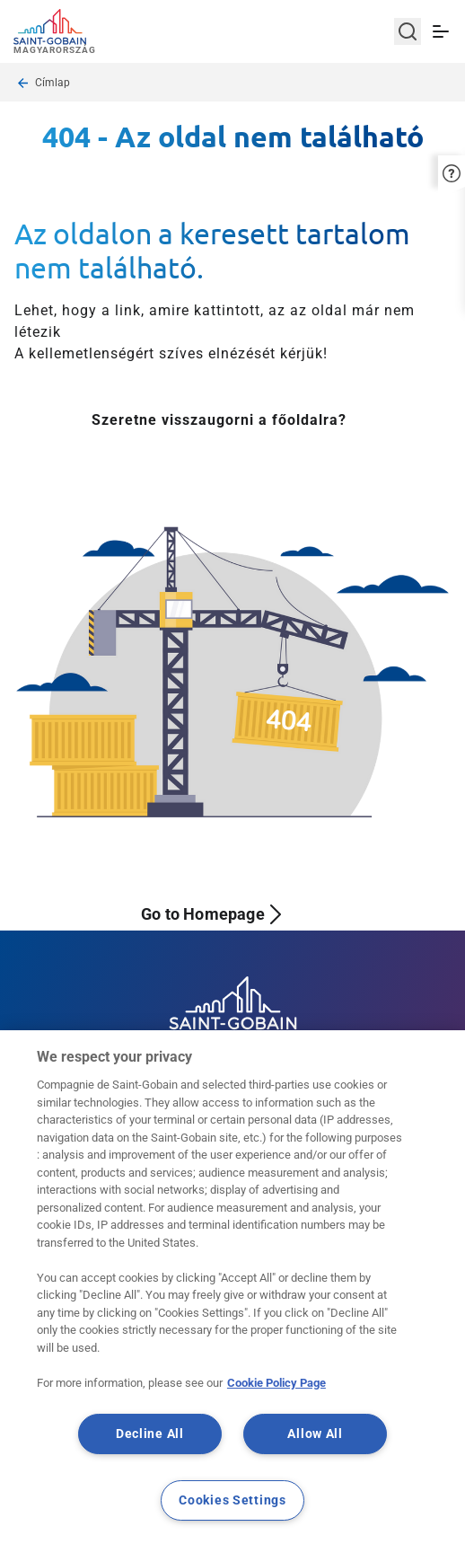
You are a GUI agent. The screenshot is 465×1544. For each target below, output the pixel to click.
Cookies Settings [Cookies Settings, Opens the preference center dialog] (232, 1500)
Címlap (52, 82)
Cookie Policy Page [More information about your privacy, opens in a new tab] (276, 1383)
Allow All (314, 1434)
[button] (451, 171)
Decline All (150, 1434)
